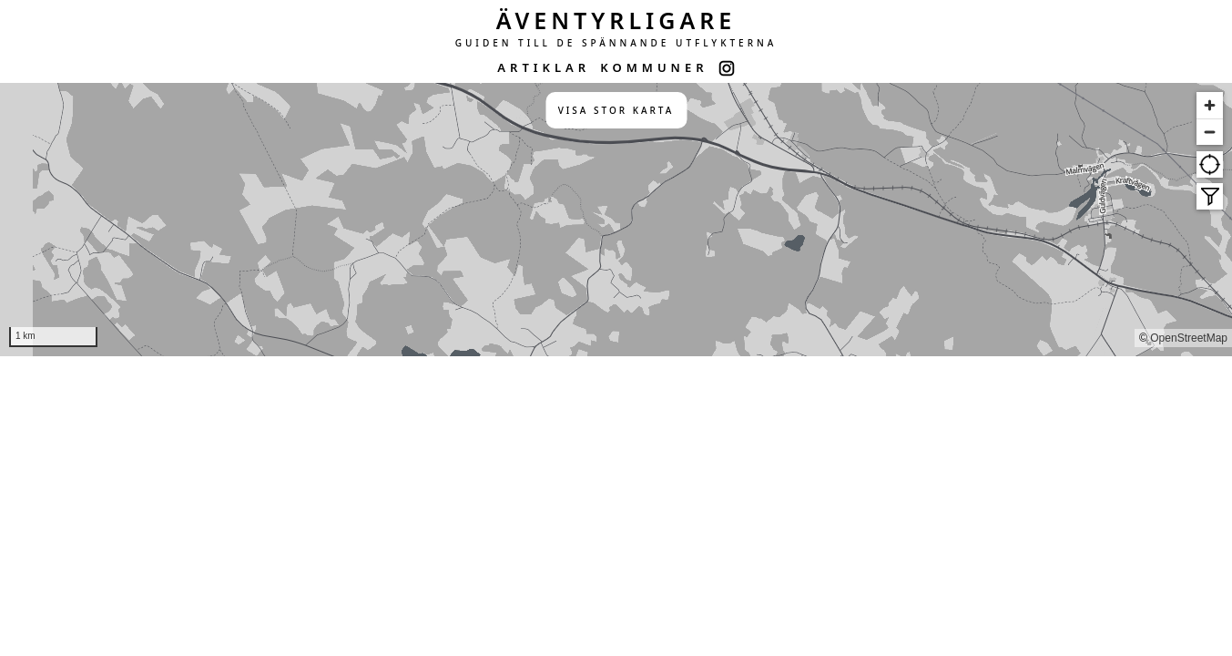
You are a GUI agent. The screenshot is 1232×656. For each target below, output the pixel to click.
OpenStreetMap (1188, 338)
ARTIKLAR (543, 67)
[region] (616, 219)
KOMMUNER (654, 67)
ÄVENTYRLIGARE (616, 20)
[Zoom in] (1209, 105)
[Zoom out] (1209, 131)
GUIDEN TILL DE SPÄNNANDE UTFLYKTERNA (616, 42)
